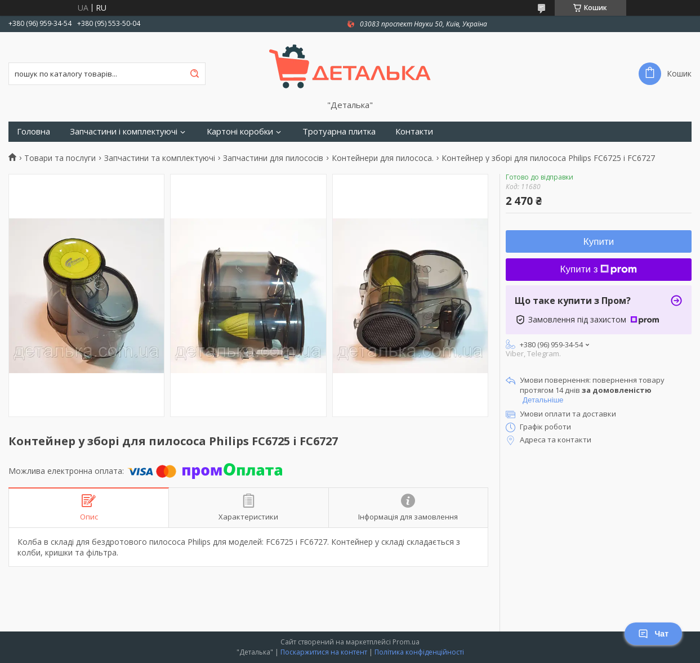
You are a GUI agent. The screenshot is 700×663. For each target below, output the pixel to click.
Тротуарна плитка (339, 131)
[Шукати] (194, 73)
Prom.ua (406, 642)
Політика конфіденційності (419, 652)
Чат (653, 634)
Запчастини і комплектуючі (123, 131)
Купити (598, 241)
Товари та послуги (60, 158)
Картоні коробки (240, 131)
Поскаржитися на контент (323, 652)
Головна (33, 131)
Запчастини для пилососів (273, 158)
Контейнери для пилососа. (383, 158)
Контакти (414, 131)
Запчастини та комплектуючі (159, 158)
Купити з (598, 269)
